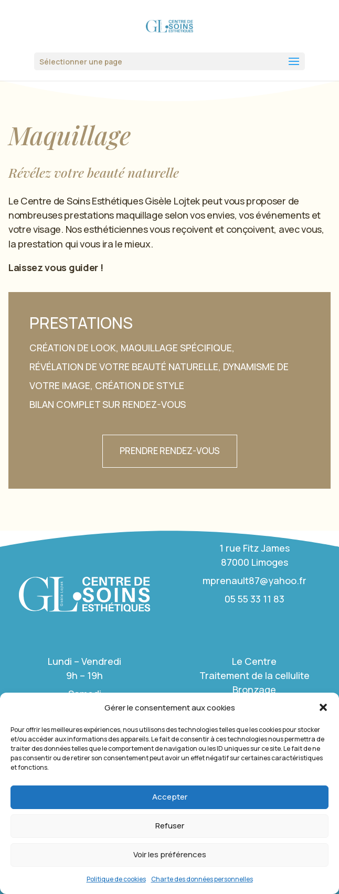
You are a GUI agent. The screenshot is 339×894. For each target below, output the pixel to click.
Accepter (169, 796)
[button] (323, 707)
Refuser (169, 825)
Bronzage (254, 689)
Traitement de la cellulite (254, 675)
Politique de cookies (116, 879)
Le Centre (254, 661)
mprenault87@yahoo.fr (254, 580)
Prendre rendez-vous (170, 451)
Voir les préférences (169, 854)
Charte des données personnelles (202, 879)
